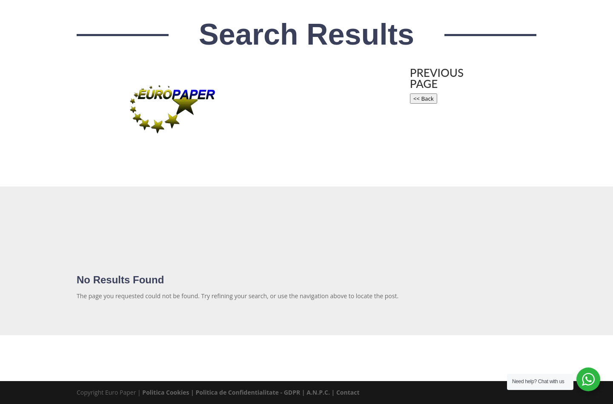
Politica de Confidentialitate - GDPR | (250, 392)
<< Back (423, 98)
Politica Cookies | (168, 392)
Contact (348, 392)
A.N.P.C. (318, 392)
